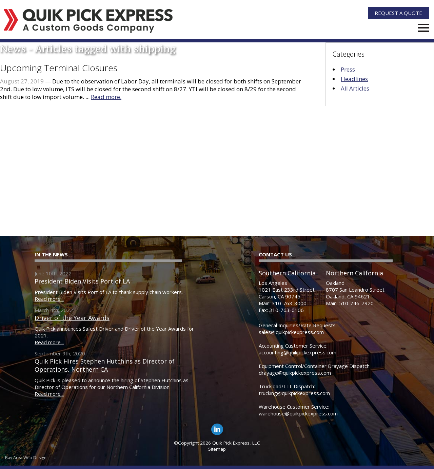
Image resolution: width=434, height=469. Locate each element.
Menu (423, 27)
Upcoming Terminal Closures (58, 68)
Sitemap (217, 449)
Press (348, 69)
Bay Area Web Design (25, 458)
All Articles (355, 88)
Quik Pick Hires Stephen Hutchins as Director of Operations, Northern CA (105, 365)
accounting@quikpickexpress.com (297, 352)
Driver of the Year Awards (72, 318)
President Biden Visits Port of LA (82, 281)
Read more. (106, 97)
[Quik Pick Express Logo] (88, 21)
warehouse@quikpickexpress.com (298, 413)
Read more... (49, 298)
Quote (398, 12)
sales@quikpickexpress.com (291, 332)
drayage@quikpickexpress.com (295, 372)
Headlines (354, 79)
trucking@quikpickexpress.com (294, 393)
